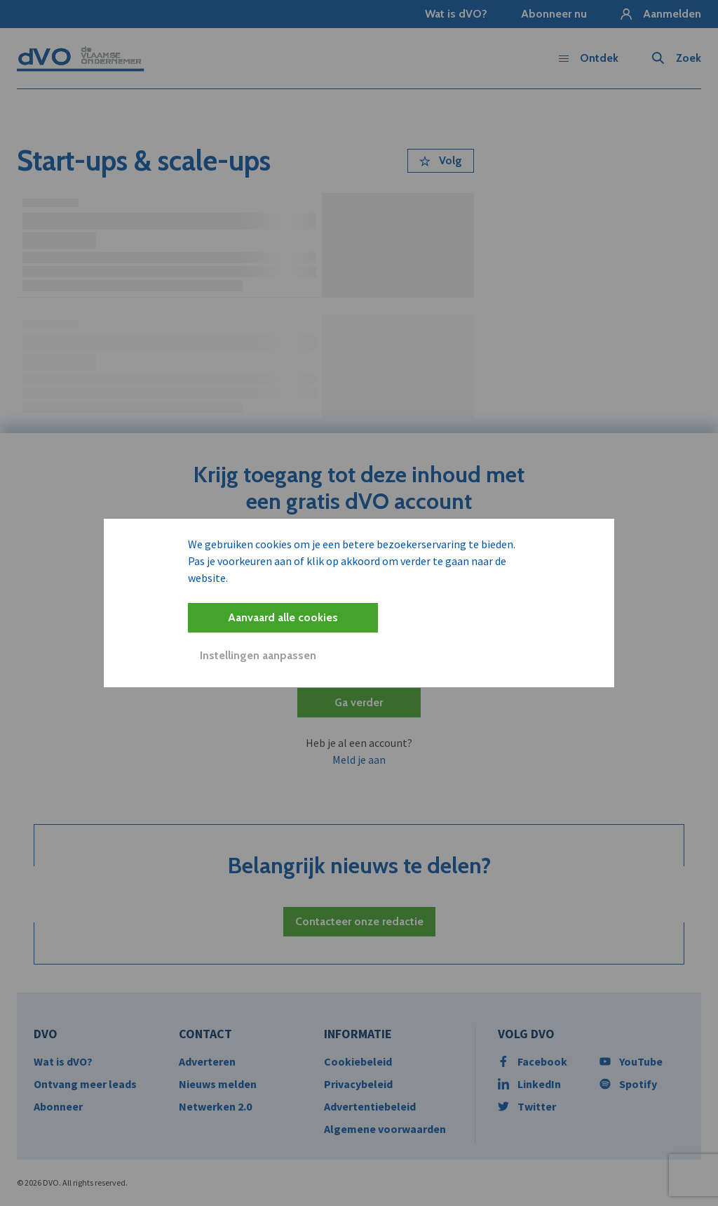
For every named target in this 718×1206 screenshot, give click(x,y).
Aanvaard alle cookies (283, 617)
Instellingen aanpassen (258, 655)
